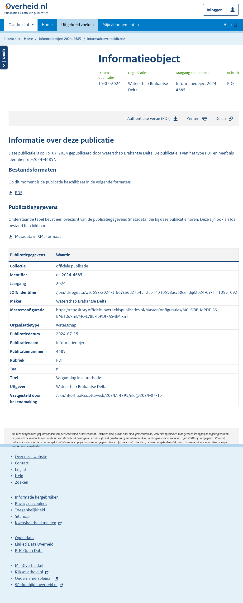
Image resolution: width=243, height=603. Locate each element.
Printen (196, 118)
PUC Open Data (29, 550)
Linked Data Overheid (34, 544)
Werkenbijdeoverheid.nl (36, 584)
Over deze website (31, 456)
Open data (24, 537)
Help (19, 475)
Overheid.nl (19, 26)
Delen (224, 118)
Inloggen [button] (215, 10)
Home (47, 24)
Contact (22, 463)
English (21, 469)
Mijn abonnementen (120, 24)
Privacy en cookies (31, 503)
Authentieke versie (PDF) (152, 119)
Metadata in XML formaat (38, 236)
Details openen (4, 57)
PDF (18, 193)
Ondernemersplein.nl (33, 578)
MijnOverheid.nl (29, 565)
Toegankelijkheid (30, 510)
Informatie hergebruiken (37, 497)
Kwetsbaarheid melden (35, 522)
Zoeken (21, 482)
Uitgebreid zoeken (77, 24)
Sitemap (22, 516)
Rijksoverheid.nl (29, 572)
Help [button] (228, 24)
